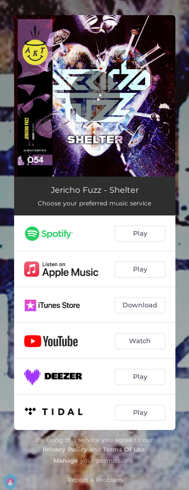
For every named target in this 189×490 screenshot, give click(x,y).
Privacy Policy (64, 449)
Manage (65, 460)
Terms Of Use (124, 449)
